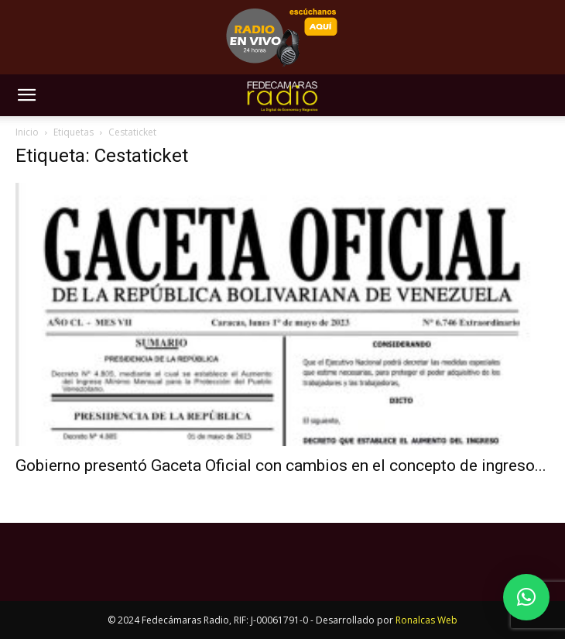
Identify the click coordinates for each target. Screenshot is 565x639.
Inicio (27, 132)
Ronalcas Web (426, 620)
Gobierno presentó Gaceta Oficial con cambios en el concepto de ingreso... (280, 465)
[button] (26, 95)
